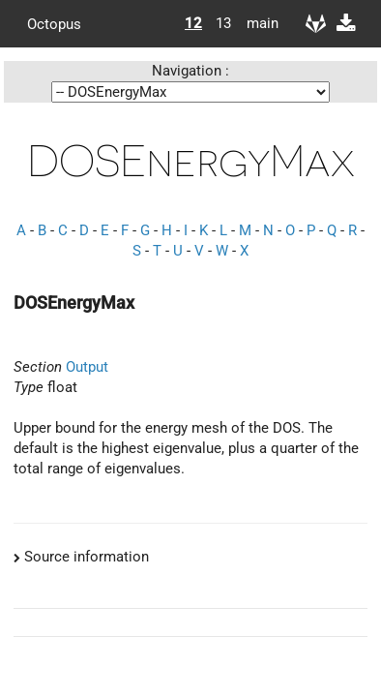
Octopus (54, 23)
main (255, 23)
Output (87, 367)
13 (223, 23)
